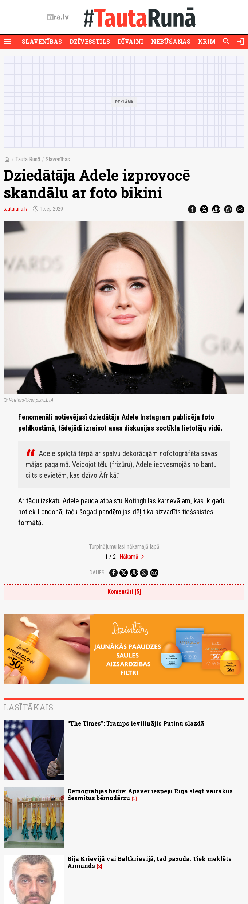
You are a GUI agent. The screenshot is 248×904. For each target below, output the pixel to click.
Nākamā (128, 556)
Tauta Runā (27, 159)
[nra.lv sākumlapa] (58, 17)
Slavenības (42, 41)
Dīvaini (130, 41)
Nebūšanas (170, 41)
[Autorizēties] (240, 41)
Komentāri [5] (124, 591)
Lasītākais (28, 707)
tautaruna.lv (16, 209)
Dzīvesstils (90, 41)
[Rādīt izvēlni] (7, 41)
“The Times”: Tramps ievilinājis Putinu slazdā (135, 723)
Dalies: (98, 572)
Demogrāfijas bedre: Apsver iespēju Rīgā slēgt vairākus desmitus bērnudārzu (150, 794)
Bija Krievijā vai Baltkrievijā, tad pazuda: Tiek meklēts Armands (149, 862)
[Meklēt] (226, 41)
